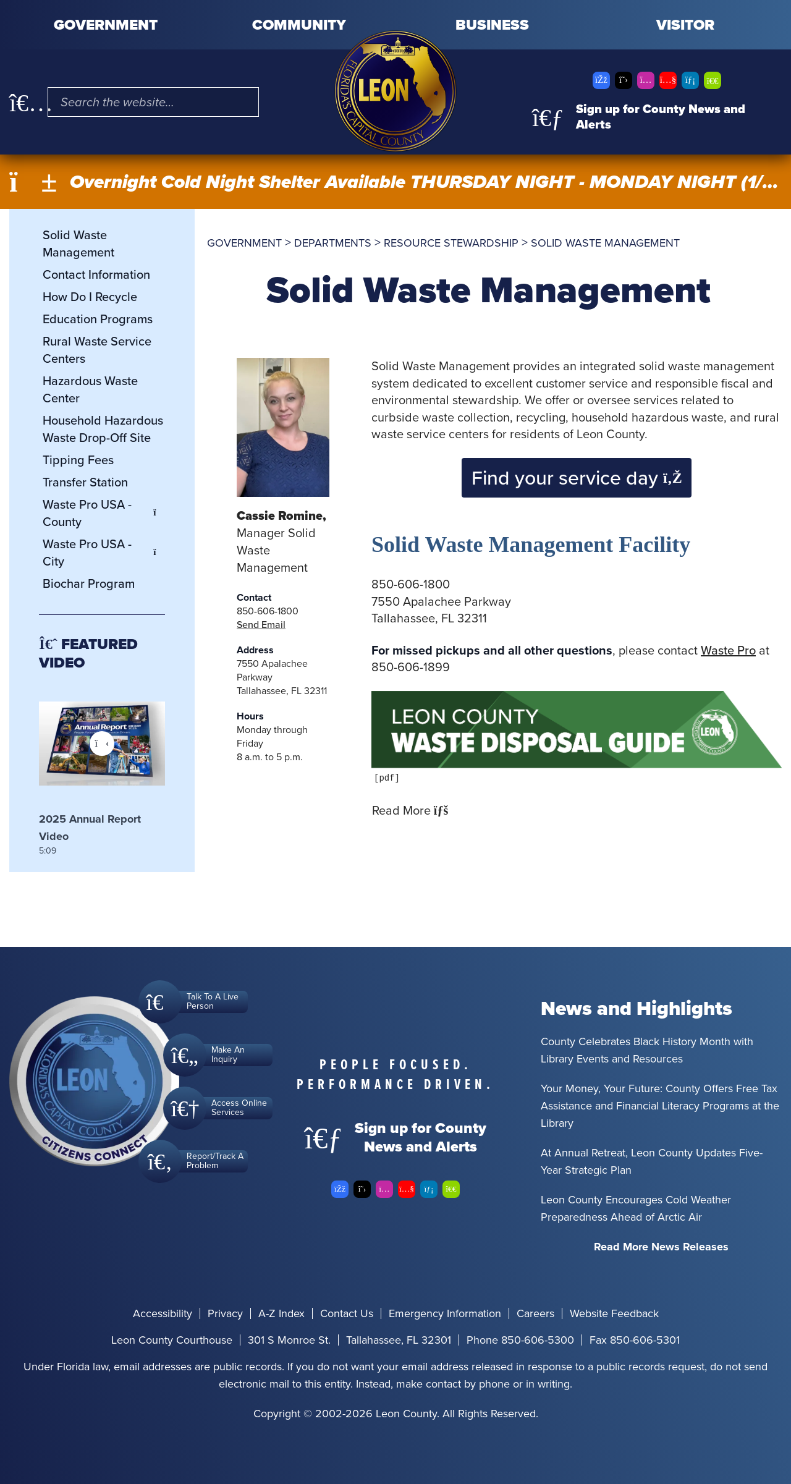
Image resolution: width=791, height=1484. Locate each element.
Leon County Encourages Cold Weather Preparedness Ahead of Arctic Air (636, 1208)
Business (492, 25)
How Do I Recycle (90, 296)
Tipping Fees (78, 460)
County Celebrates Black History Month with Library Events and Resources (647, 1050)
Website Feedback (614, 1313)
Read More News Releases (661, 1247)
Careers (535, 1313)
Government (106, 25)
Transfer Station (85, 482)
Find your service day (577, 478)
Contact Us (346, 1313)
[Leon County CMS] (395, 91)
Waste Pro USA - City (104, 552)
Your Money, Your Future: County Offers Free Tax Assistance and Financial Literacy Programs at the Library (660, 1105)
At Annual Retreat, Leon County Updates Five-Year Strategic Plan (652, 1161)
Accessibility (162, 1313)
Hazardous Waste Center (90, 389)
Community (299, 25)
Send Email (261, 624)
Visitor (685, 25)
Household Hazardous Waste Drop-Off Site (103, 429)
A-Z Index (281, 1313)
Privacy (225, 1313)
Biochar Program (89, 583)
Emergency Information (445, 1313)
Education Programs (98, 319)
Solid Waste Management (78, 243)
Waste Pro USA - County (104, 513)
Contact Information (96, 274)
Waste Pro (728, 650)
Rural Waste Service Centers (97, 350)
